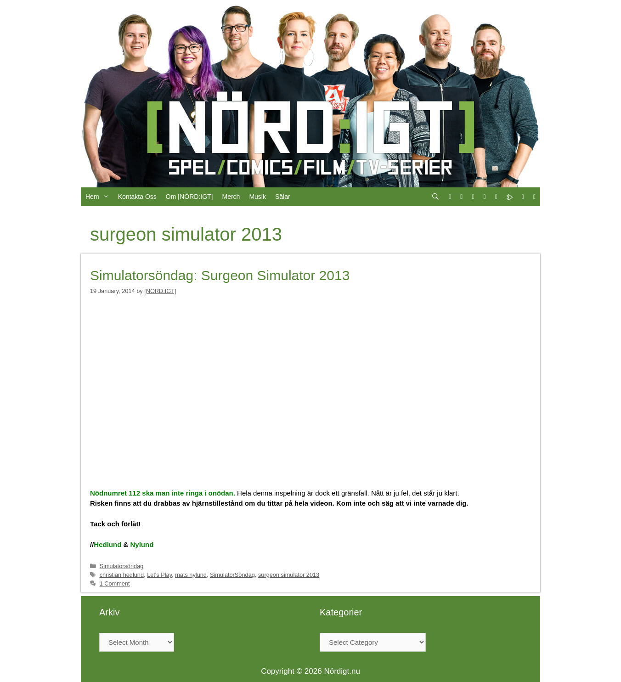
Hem (99, 196)
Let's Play (159, 574)
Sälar (282, 196)
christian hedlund (122, 574)
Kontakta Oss (137, 196)
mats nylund (191, 574)
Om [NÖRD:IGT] (189, 196)
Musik (257, 196)
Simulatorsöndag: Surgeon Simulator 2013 (220, 275)
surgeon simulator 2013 (288, 574)
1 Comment (115, 583)
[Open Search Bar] (435, 196)
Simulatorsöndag (122, 566)
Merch (231, 196)
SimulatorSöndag (232, 574)
